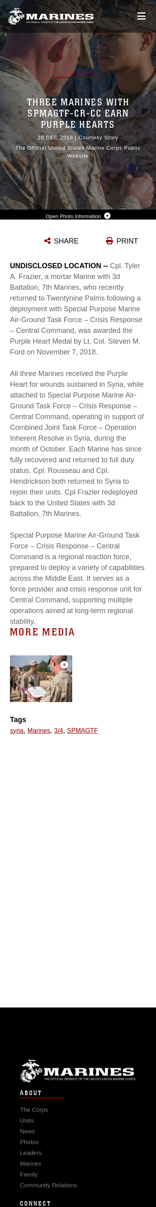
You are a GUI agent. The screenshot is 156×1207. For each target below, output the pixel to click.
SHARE (66, 241)
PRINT (127, 241)
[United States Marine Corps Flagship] (51, 16)
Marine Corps (78, 1077)
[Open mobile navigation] (141, 16)
